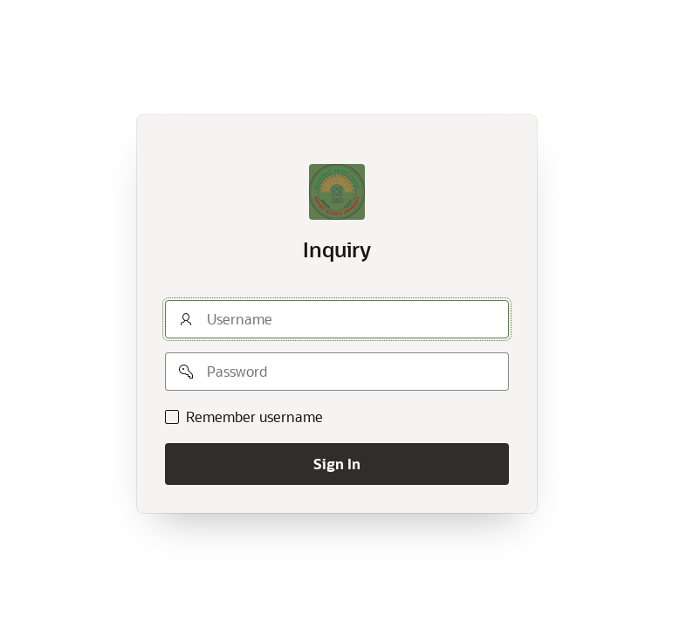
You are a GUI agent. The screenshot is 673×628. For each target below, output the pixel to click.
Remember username (254, 417)
